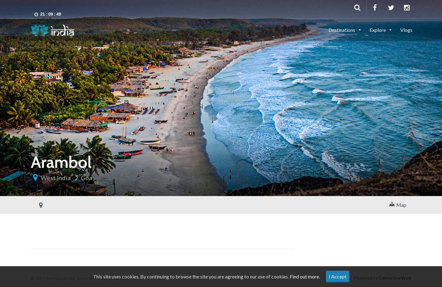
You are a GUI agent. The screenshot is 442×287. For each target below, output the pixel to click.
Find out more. (305, 276)
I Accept (338, 276)
